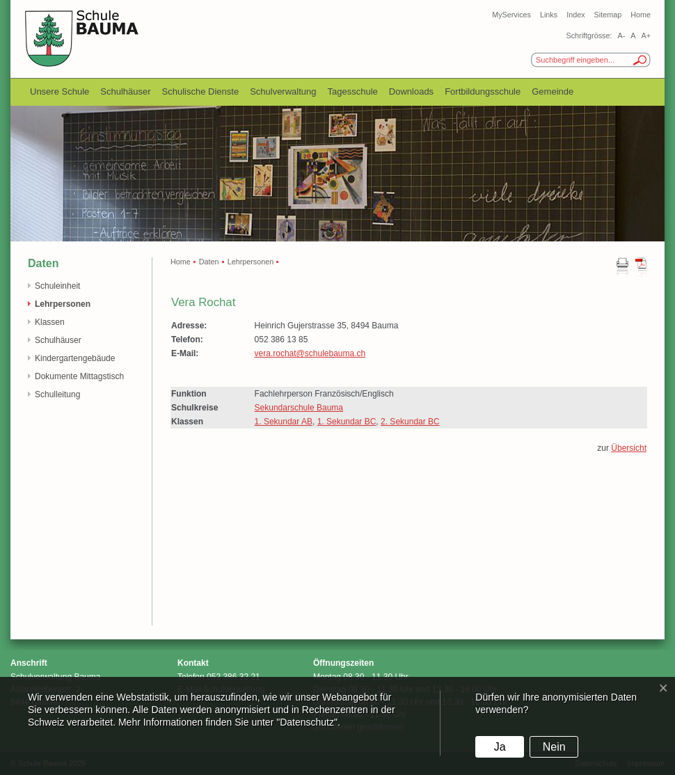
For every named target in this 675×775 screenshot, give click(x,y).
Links (548, 14)
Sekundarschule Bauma (299, 408)
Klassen (50, 322)
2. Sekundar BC (410, 421)
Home (640, 14)
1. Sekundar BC (346, 421)
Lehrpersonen (62, 304)
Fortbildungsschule (483, 91)
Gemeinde (552, 91)
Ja (500, 747)
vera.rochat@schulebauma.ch (310, 353)
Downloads (411, 91)
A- (621, 35)
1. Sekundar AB (283, 421)
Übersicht (628, 448)
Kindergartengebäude (75, 358)
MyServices (511, 14)
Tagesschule (353, 91)
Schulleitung (57, 394)
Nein (554, 747)
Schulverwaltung (283, 91)
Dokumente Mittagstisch (79, 376)
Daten (209, 261)
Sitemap (608, 14)
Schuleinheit (57, 286)
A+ (646, 35)
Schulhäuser (125, 91)
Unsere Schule (59, 91)
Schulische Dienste (200, 91)
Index (575, 14)
